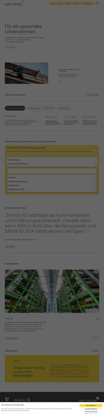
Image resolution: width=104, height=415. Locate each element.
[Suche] (97, 3)
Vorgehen (68, 3)
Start (52, 3)
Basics (59, 3)
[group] (52, 305)
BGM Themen (87, 3)
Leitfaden (16, 361)
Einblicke (77, 3)
